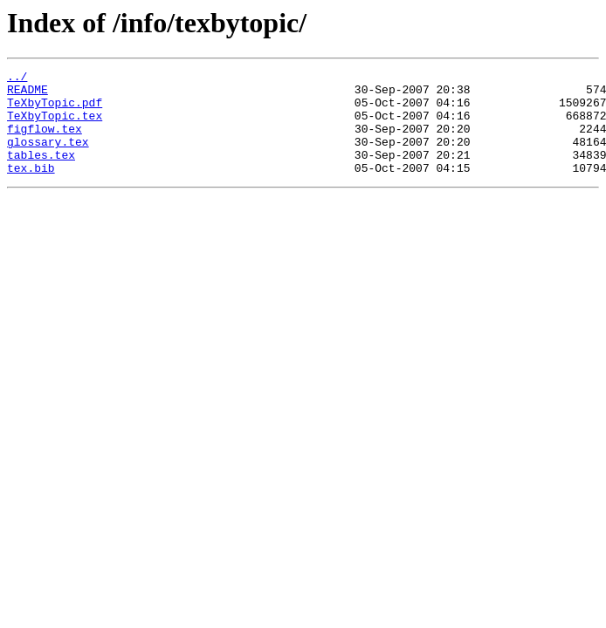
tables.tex (41, 173)
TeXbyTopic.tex (54, 125)
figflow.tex (44, 141)
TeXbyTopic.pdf (54, 110)
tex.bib (31, 188)
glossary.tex (48, 157)
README (27, 94)
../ (17, 78)
